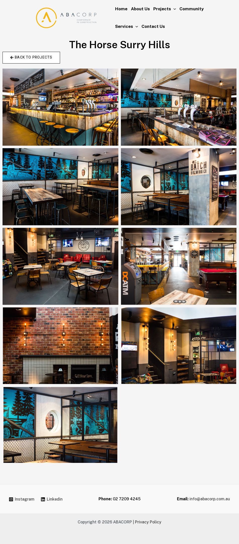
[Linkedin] (51, 499)
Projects (164, 9)
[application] (173, 9)
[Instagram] (21, 499)
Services (126, 26)
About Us (140, 8)
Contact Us (153, 26)
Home (121, 8)
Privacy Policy (148, 522)
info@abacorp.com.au (209, 499)
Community (191, 8)
